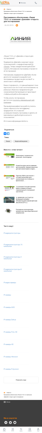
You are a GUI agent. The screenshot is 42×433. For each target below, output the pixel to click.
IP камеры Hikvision (11, 357)
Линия (8, 141)
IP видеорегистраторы (12, 233)
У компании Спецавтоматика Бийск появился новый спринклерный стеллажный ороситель (25, 189)
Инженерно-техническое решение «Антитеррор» (24, 156)
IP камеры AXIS (9, 307)
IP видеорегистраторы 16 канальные (13, 245)
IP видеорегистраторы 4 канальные (13, 258)
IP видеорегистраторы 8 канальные (13, 270)
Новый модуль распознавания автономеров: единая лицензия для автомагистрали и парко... (27, 167)
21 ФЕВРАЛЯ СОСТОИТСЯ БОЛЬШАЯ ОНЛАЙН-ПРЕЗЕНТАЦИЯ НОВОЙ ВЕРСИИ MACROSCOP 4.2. (26, 200)
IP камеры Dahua (10, 320)
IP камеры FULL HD (10, 332)
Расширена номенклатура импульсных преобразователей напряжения (26, 211)
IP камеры (7, 295)
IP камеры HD (8, 344)
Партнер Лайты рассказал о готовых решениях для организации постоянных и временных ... (25, 178)
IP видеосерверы (10, 282)
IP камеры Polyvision (11, 369)
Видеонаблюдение (21, 141)
